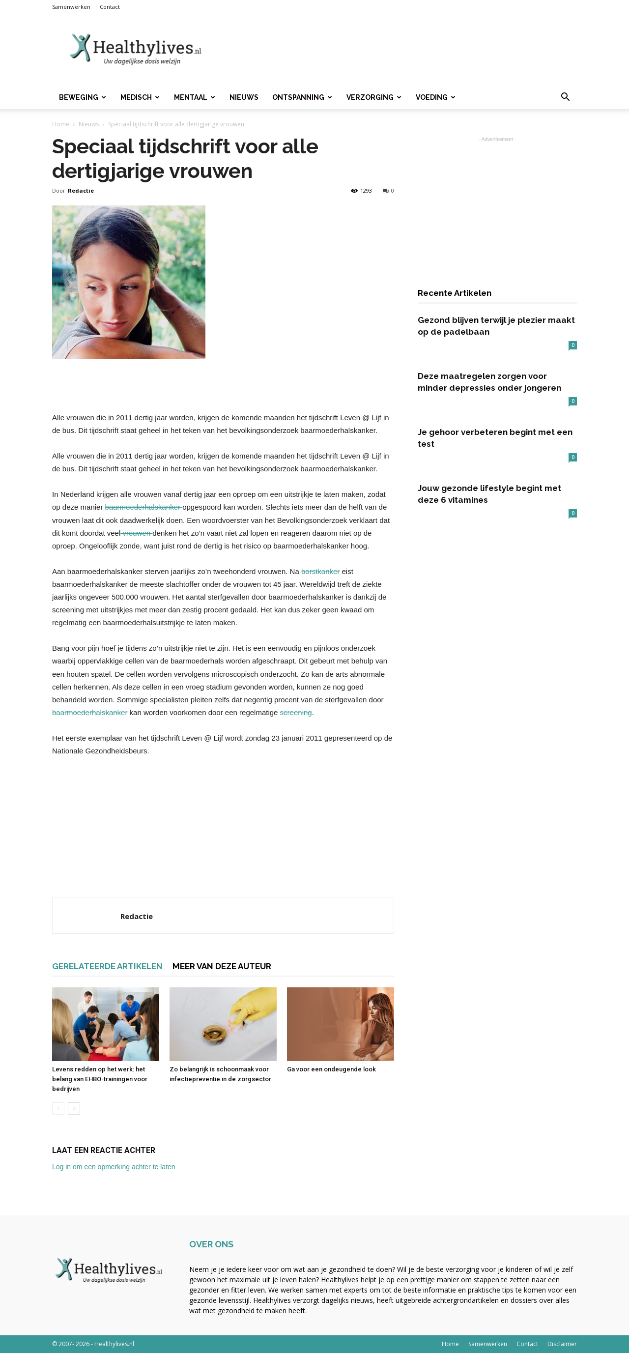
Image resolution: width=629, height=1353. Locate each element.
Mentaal (194, 97)
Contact (110, 6)
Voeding (436, 97)
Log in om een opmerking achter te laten (113, 1167)
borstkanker (320, 571)
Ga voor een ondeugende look (331, 1069)
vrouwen (136, 533)
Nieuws (243, 97)
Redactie (81, 190)
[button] (565, 98)
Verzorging (373, 97)
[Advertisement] (398, 50)
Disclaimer (562, 1344)
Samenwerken (71, 6)
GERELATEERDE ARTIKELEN (107, 966)
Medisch (140, 97)
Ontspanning (302, 97)
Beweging (82, 97)
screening (296, 712)
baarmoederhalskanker (144, 507)
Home (60, 124)
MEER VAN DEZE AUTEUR (221, 966)
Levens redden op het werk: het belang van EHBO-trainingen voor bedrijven (99, 1079)
